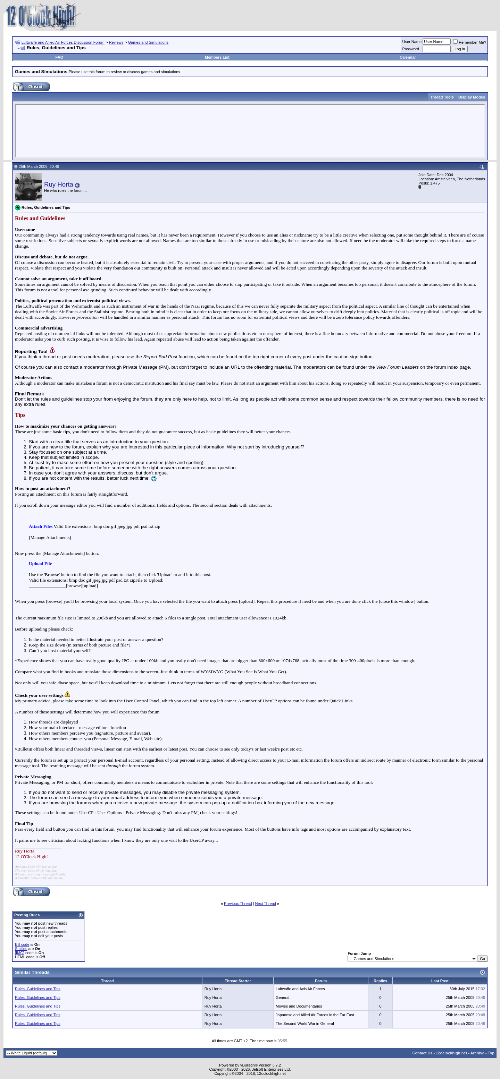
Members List (217, 57)
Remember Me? (469, 42)
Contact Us (422, 1053)
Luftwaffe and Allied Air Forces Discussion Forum (63, 42)
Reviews (116, 42)
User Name (412, 42)
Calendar (408, 57)
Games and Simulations (148, 42)
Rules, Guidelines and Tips (37, 989)
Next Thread (265, 903)
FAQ (60, 57)
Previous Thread (238, 903)
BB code (22, 944)
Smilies (21, 949)
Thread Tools (442, 97)
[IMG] (19, 953)
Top (491, 1053)
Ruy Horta (58, 184)
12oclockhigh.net (451, 1053)
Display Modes (471, 97)
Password (410, 49)
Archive (477, 1053)
